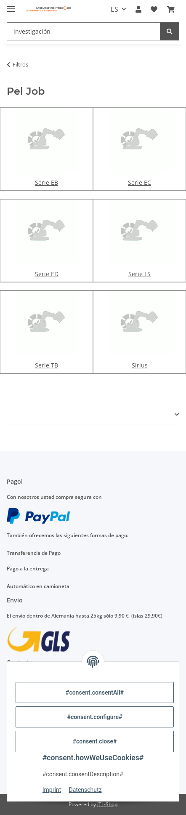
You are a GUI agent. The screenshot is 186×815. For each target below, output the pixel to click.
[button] (138, 9)
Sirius (140, 365)
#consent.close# (95, 741)
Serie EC (139, 182)
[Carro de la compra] (170, 9)
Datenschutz (85, 789)
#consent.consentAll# (95, 692)
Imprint (52, 789)
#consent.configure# (94, 717)
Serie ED (46, 274)
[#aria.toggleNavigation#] (11, 5)
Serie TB (46, 365)
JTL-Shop (107, 804)
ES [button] (114, 9)
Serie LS (139, 274)
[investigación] (83, 31)
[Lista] (154, 9)
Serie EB (46, 182)
